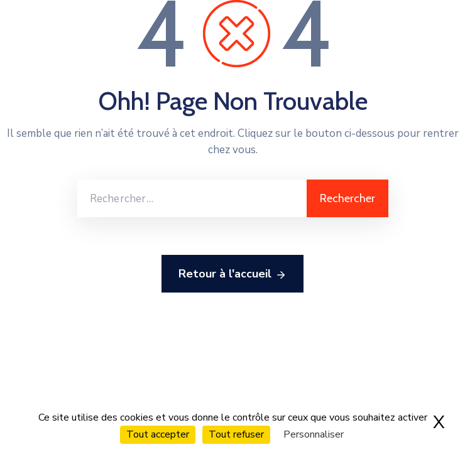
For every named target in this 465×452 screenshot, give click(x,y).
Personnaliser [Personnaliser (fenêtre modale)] (313, 434)
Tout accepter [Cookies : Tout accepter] (157, 434)
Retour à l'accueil (232, 274)
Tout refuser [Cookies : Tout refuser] (236, 434)
